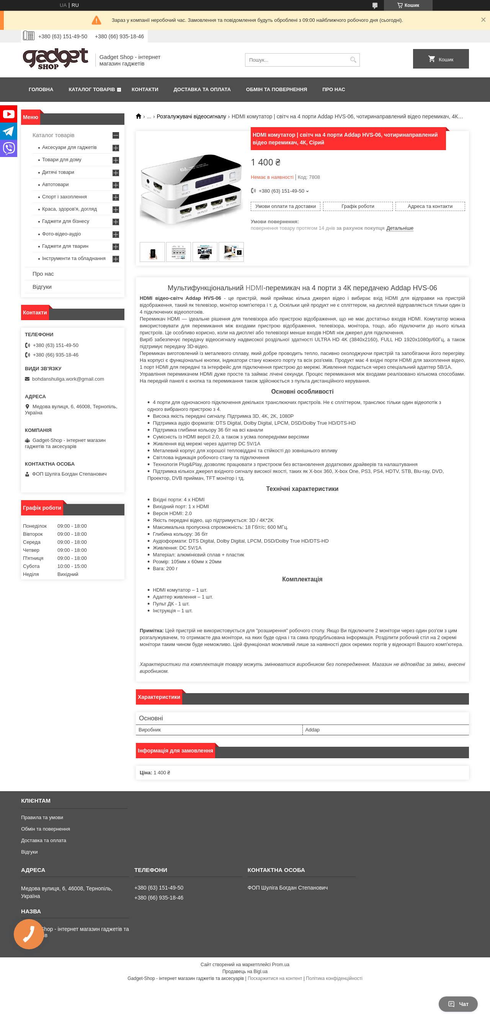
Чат (458, 1004)
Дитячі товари (58, 172)
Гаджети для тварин (65, 246)
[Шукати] (353, 60)
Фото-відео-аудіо (61, 234)
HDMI (254, 288)
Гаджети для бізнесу (65, 221)
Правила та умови (42, 817)
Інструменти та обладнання (74, 258)
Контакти (145, 89)
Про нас (333, 89)
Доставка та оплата (202, 89)
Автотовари (55, 184)
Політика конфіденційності (334, 978)
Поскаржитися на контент (275, 978)
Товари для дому (61, 159)
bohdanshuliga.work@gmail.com (68, 379)
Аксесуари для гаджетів (69, 147)
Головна (41, 89)
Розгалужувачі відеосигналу (191, 116)
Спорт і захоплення (64, 197)
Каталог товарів (92, 89)
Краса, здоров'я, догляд (69, 209)
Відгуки (42, 286)
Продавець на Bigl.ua (245, 971)
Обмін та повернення (276, 89)
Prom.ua (280, 964)
